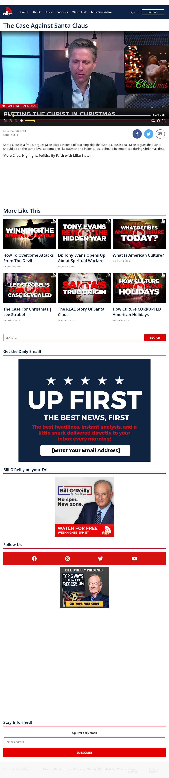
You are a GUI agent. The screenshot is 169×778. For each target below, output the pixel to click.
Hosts (48, 12)
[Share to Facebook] (137, 134)
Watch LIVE (79, 12)
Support (153, 12)
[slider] (82, 115)
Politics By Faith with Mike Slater (65, 155)
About (36, 12)
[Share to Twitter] (148, 134)
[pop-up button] (158, 120)
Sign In (134, 12)
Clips (16, 155)
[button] (5, 120)
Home (24, 12)
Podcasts (62, 12)
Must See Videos (101, 12)
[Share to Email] (160, 134)
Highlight (29, 155)
